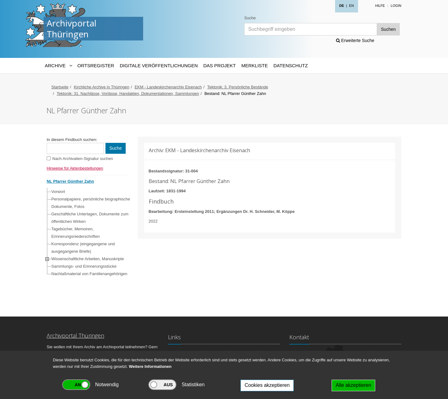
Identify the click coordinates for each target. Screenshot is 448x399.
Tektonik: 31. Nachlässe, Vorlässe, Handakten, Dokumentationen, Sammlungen (128, 93)
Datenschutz (290, 65)
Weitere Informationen (150, 366)
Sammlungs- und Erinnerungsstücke (84, 266)
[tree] (86, 233)
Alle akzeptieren (353, 385)
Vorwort (58, 191)
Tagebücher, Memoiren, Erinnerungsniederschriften (75, 233)
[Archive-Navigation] (58, 65)
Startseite (59, 87)
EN (351, 5)
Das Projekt (219, 65)
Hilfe (380, 5)
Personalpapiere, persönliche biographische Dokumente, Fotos (90, 203)
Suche (250, 18)
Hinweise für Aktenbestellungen (75, 168)
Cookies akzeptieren (267, 385)
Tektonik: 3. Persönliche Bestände (237, 87)
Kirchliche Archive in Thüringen (101, 87)
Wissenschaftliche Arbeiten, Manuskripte (87, 258)
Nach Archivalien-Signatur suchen (82, 158)
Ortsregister (95, 65)
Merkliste (254, 65)
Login (396, 5)
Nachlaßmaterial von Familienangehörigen (89, 273)
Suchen (388, 29)
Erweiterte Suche (355, 40)
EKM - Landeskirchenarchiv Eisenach (168, 87)
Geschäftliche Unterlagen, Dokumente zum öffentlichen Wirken (89, 218)
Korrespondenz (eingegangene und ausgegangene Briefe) (83, 248)
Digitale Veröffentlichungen (159, 65)
